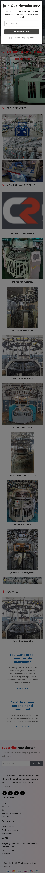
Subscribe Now (21, 31)
